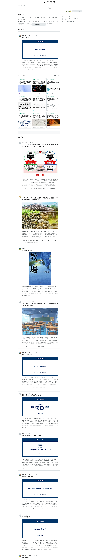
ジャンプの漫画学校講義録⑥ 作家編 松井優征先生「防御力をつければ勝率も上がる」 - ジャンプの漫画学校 (25, 100)
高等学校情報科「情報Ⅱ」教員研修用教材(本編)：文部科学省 (53, 82)
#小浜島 (56, 240)
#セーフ (39, 69)
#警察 (25, 295)
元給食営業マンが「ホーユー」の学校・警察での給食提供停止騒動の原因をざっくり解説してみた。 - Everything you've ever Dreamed (39, 117)
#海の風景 (30, 242)
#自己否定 (40, 188)
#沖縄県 (51, 240)
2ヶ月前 (35, 35)
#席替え (23, 387)
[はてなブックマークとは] (26, 75)
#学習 (32, 188)
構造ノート (24, 393)
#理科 (23, 346)
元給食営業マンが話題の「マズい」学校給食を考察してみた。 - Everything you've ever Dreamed (25, 117)
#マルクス (24, 188)
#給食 (23, 69)
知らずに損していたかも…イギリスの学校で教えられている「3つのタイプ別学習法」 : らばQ (53, 117)
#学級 (47, 508)
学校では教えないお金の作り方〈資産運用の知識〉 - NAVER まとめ (53, 99)
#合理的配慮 (42, 508)
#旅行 (37, 240)
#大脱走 (29, 69)
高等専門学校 (47, 21)
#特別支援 (37, 508)
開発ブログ (76, 18)
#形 (26, 69)
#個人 (26, 508)
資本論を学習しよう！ (26, 142)
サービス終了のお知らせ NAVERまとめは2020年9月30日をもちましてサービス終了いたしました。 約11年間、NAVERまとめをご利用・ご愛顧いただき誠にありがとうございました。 (53, 105)
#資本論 (28, 188)
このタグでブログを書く (76, 11)
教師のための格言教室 (26, 301)
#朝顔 (50, 549)
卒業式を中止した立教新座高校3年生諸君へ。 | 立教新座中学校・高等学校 (25, 82)
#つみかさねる (52, 188)
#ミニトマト (45, 549)
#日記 (23, 549)
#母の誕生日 (27, 549)
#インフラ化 (27, 427)
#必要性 (37, 387)
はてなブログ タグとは (66, 18)
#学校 (33, 69)
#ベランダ (40, 549)
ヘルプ (72, 18)
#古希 (32, 549)
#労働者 (23, 189)
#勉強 (35, 188)
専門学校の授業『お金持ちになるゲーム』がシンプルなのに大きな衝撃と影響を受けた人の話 (39, 100)
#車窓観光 (35, 242)
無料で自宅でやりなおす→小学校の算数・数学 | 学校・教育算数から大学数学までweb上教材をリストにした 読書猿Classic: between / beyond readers (39, 83)
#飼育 (43, 69)
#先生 (36, 346)
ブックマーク (22, 79)
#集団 (23, 508)
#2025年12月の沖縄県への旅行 (28, 240)
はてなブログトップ (65, 19)
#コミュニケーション (29, 346)
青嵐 (23, 248)
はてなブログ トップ (22, 5)
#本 (23, 295)
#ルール (28, 387)
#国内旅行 (41, 240)
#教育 (36, 69)
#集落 (23, 242)
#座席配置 (32, 387)
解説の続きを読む (39, 24)
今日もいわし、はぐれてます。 (27, 35)
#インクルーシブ (52, 508)
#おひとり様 (46, 240)
